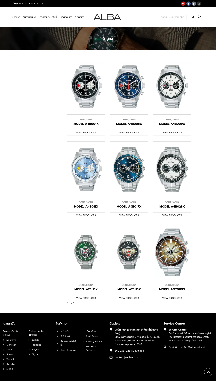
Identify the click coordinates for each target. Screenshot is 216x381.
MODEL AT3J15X (129, 289)
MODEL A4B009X (172, 124)
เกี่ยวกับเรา (66, 17)
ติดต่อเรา (79, 17)
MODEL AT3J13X (86, 289)
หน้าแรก (16, 17)
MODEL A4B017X (129, 206)
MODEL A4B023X (172, 206)
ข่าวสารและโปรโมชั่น (48, 17)
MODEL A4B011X (86, 206)
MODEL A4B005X (129, 124)
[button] (192, 17)
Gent (82, 119)
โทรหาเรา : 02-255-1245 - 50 (29, 3)
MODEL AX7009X (172, 289)
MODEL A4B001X (86, 124)
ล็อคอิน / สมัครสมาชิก (172, 17)
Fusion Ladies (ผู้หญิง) (36, 333)
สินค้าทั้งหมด (29, 17)
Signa (89, 119)
